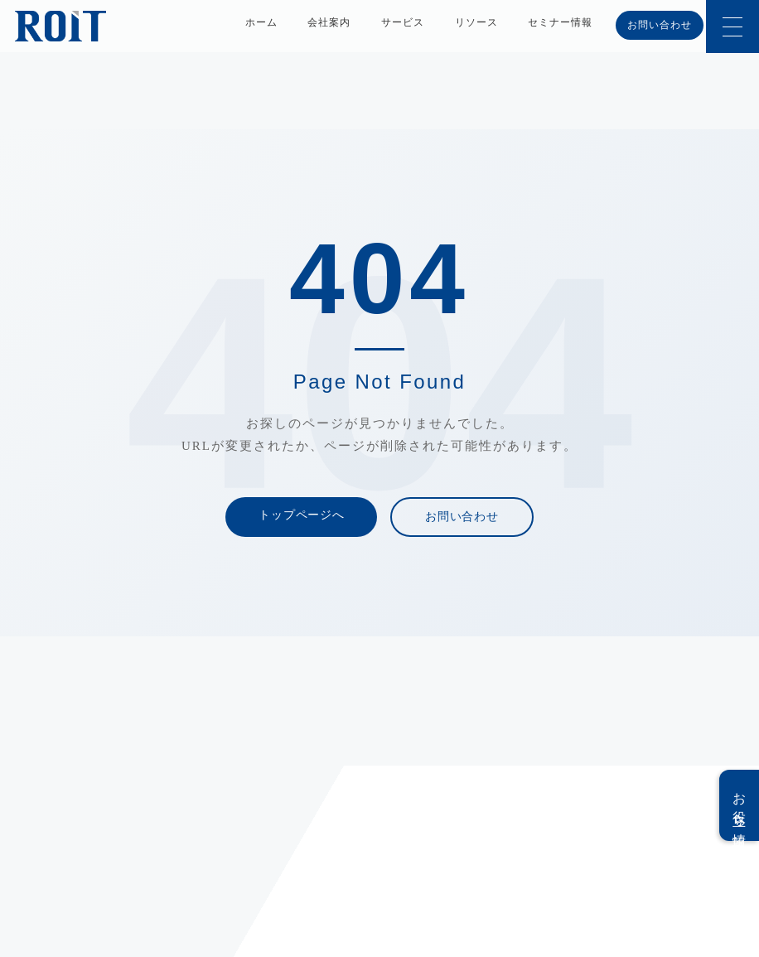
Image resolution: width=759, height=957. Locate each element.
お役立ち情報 (739, 805)
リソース (476, 22)
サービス (402, 22)
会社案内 (328, 22)
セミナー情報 (560, 22)
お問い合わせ (659, 25)
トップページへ (301, 515)
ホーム (261, 22)
